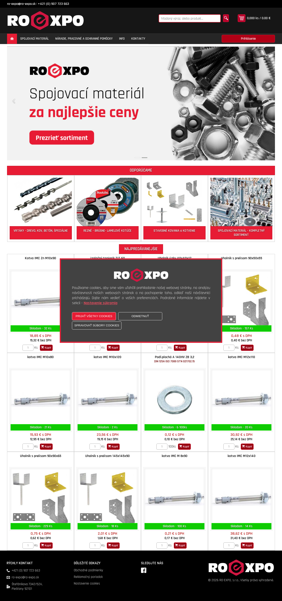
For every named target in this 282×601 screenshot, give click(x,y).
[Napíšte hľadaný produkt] (190, 18)
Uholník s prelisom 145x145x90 (107, 456)
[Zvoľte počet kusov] (27, 348)
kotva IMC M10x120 (107, 357)
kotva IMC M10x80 (40, 357)
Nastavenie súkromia (100, 302)
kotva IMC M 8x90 (174, 456)
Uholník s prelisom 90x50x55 (241, 258)
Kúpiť (46, 348)
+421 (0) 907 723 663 (53, 4)
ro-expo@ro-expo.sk (21, 4)
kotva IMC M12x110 (241, 357)
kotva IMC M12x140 (242, 456)
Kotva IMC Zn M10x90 (40, 258)
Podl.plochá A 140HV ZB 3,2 (174, 359)
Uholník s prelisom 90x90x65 (40, 456)
